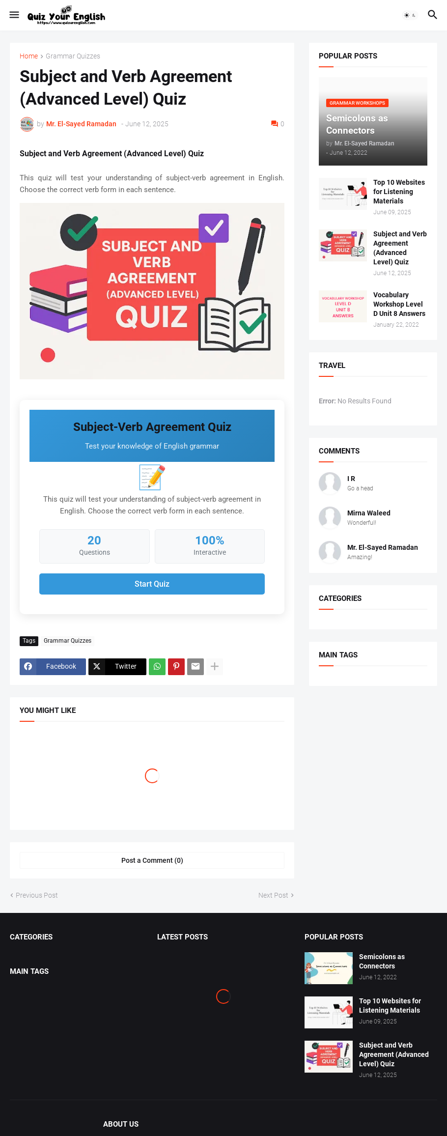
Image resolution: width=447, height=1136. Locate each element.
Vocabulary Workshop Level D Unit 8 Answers (399, 304)
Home (29, 56)
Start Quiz (152, 584)
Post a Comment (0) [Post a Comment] (152, 860)
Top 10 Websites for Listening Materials (399, 191)
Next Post (273, 895)
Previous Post (37, 895)
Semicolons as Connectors (382, 961)
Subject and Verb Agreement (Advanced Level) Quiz (400, 248)
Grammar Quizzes (73, 56)
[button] (13, 15)
